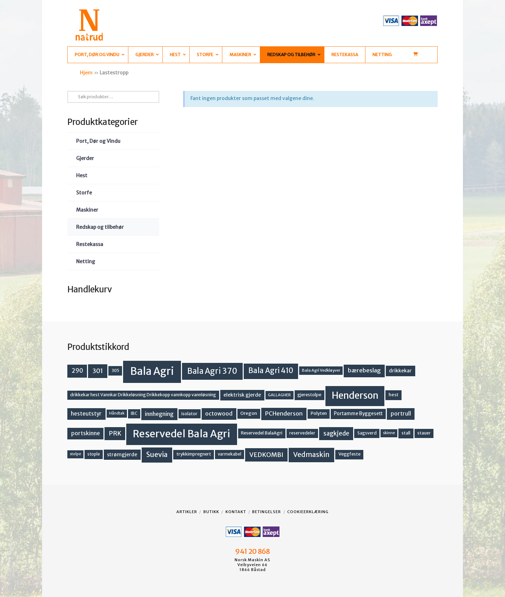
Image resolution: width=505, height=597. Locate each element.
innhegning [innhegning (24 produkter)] (159, 413)
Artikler (186, 511)
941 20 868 (252, 551)
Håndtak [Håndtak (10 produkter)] (116, 413)
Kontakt (235, 511)
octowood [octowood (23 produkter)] (219, 413)
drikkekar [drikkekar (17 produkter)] (400, 370)
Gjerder (85, 158)
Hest (81, 175)
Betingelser (266, 511)
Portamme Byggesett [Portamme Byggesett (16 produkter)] (358, 414)
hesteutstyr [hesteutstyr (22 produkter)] (86, 413)
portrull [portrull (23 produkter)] (401, 413)
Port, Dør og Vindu (98, 141)
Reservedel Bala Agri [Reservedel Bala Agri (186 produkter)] (181, 433)
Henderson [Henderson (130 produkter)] (355, 395)
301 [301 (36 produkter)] (98, 371)
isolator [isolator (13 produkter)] (189, 413)
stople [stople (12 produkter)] (93, 454)
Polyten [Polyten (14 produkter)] (319, 413)
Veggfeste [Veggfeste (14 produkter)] (349, 454)
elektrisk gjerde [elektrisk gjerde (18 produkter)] (242, 395)
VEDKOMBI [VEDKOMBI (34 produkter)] (266, 455)
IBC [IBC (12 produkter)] (134, 413)
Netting (85, 261)
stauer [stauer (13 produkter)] (424, 433)
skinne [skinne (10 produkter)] (389, 433)
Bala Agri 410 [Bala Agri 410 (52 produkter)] (270, 370)
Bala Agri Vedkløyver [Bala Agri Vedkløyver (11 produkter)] (321, 370)
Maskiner (87, 210)
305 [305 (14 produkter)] (115, 370)
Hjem (86, 72)
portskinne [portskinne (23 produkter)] (85, 433)
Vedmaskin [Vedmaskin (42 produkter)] (311, 454)
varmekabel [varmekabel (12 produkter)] (229, 454)
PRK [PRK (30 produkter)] (115, 433)
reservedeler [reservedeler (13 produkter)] (302, 433)
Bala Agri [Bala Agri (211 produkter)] (152, 371)
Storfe (84, 193)
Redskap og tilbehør (100, 227)
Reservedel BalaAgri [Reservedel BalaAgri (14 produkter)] (261, 433)
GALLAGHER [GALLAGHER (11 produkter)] (279, 394)
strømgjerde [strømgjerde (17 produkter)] (122, 454)
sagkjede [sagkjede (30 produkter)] (336, 433)
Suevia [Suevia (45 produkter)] (157, 454)
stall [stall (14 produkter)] (406, 433)
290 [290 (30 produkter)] (77, 370)
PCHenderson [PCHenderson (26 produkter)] (284, 413)
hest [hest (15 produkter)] (393, 395)
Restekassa (89, 244)
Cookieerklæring (308, 511)
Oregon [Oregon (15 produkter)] (248, 413)
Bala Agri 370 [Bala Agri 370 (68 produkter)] (212, 371)
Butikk (211, 511)
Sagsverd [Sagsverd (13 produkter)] (367, 433)
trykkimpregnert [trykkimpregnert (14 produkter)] (193, 454)
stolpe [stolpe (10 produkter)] (75, 454)
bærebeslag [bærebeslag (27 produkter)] (364, 370)
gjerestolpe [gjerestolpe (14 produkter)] (309, 394)
